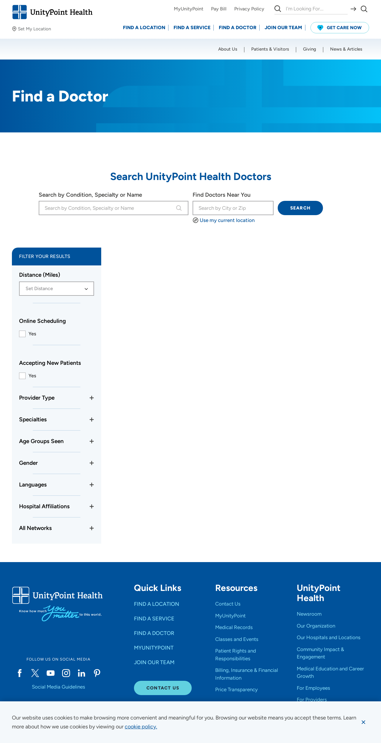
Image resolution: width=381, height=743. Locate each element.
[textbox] (53, 288)
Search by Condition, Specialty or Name (90, 194)
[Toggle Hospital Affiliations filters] (91, 506)
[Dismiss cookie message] (363, 722)
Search (300, 208)
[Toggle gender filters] (91, 463)
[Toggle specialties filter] (91, 419)
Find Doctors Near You (222, 194)
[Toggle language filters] (91, 484)
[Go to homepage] (52, 12)
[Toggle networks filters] (91, 528)
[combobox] (106, 208)
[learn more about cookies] (141, 726)
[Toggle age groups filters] (91, 441)
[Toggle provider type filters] (91, 397)
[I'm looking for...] (233, 208)
